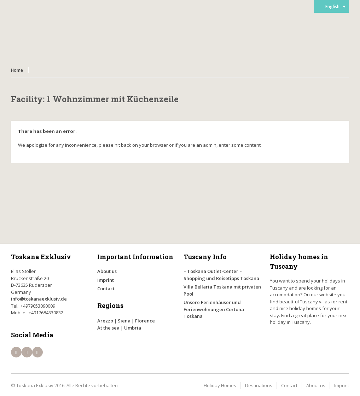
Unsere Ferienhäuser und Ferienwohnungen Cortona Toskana (214, 309)
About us (107, 271)
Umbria (132, 328)
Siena (124, 321)
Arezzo (105, 321)
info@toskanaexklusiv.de (39, 299)
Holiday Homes (220, 385)
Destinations (258, 385)
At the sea (108, 328)
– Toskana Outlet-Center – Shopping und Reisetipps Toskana (221, 274)
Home (17, 70)
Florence (145, 321)
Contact (106, 288)
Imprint (105, 280)
